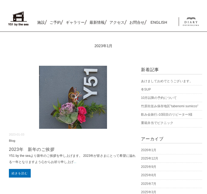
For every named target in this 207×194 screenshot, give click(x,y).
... (75, 162)
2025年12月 (149, 158)
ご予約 (55, 22)
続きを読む (20, 173)
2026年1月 (148, 150)
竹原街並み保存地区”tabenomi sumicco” (169, 106)
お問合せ (136, 22)
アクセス (117, 22)
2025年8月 (148, 175)
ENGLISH (159, 22)
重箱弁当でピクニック (157, 123)
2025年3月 (148, 192)
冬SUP (146, 89)
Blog (12, 140)
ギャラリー (75, 22)
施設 (41, 22)
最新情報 (97, 22)
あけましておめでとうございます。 (167, 81)
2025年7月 (148, 184)
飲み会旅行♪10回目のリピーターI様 (166, 114)
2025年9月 (148, 167)
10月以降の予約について (159, 98)
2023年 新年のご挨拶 (31, 149)
